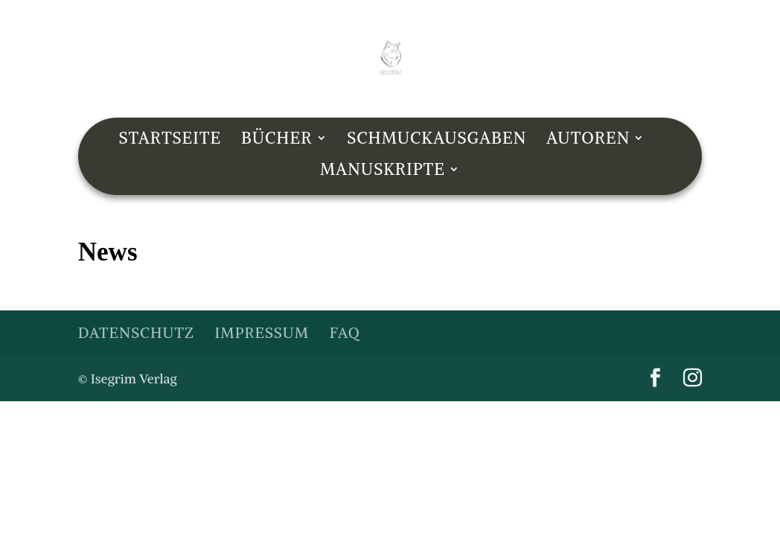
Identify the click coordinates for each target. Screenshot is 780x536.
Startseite (170, 140)
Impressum (262, 332)
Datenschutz (136, 332)
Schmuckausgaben (436, 140)
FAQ (345, 332)
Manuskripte (382, 171)
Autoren (588, 140)
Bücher (277, 140)
